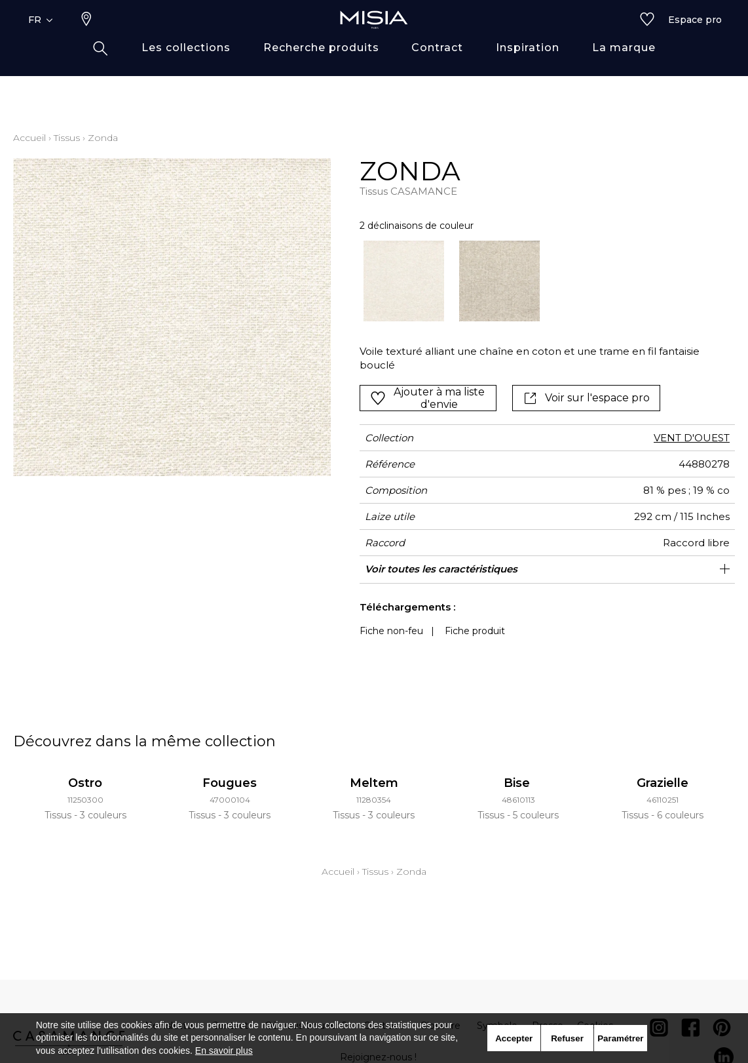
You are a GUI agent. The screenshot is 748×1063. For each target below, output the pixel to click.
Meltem (374, 783)
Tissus (67, 138)
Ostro (85, 783)
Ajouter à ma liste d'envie (427, 398)
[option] (404, 281)
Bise (518, 783)
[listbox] (540, 281)
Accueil (29, 138)
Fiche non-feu (391, 631)
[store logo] (374, 40)
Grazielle (662, 783)
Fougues (229, 783)
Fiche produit (475, 631)
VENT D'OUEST (692, 437)
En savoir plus (224, 1050)
